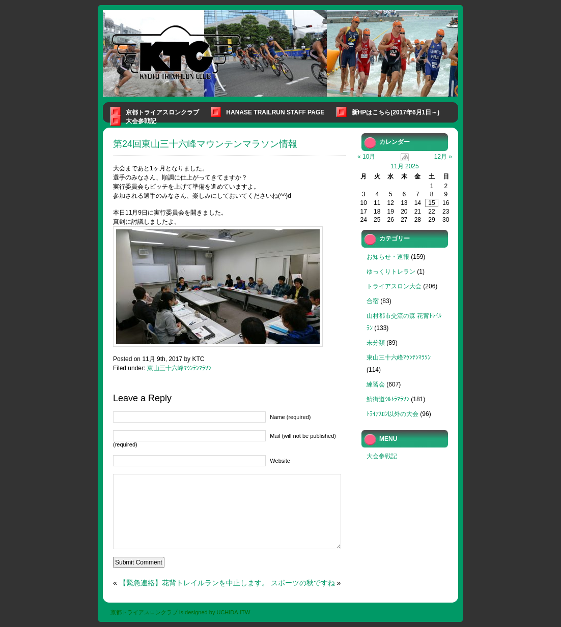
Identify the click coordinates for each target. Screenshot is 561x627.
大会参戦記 (141, 121)
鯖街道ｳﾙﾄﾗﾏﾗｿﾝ (388, 399)
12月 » (443, 156)
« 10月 (366, 156)
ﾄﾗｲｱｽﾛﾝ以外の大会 (392, 413)
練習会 (376, 384)
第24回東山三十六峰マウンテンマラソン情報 (205, 144)
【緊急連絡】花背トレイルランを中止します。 (194, 583)
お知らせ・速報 (388, 256)
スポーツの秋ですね (303, 583)
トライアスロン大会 (394, 286)
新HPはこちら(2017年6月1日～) (396, 112)
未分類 (376, 342)
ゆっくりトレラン (391, 271)
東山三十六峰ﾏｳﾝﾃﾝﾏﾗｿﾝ (179, 368)
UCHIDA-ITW (233, 612)
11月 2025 (404, 166)
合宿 (373, 301)
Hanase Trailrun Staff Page (275, 112)
